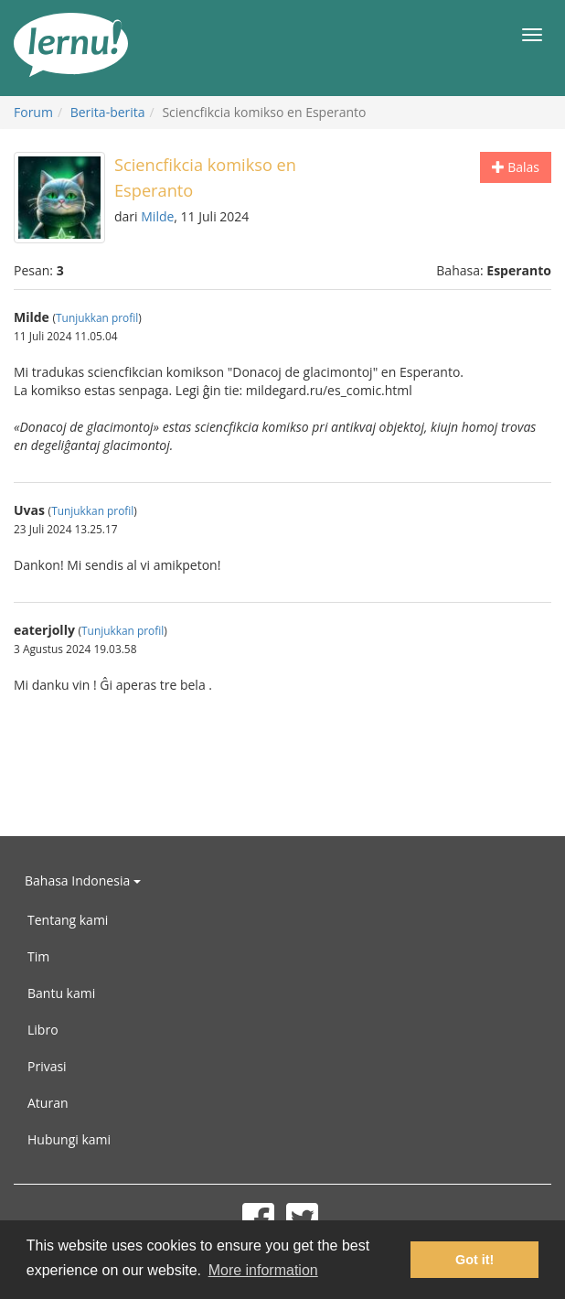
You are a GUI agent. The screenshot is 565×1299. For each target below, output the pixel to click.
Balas (515, 167)
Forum (33, 112)
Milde (157, 216)
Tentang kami (67, 920)
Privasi (47, 1066)
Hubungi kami (69, 1139)
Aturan (48, 1102)
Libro (43, 1029)
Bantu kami (61, 993)
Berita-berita (107, 112)
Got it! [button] (474, 1259)
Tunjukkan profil (97, 317)
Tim (38, 956)
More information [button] (263, 1270)
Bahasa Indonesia (83, 880)
